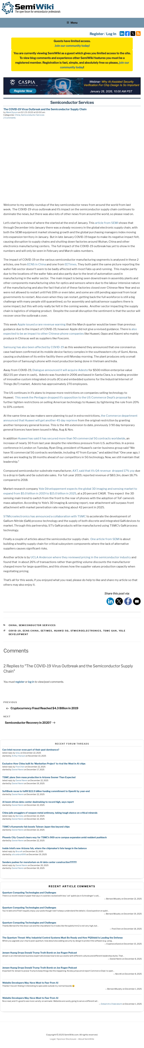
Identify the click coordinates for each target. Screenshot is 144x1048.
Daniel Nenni (18, 769)
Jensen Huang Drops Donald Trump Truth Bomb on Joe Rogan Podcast (39, 952)
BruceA (19, 851)
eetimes (46, 630)
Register (97, 34)
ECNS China (31, 630)
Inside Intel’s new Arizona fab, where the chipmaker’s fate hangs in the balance (44, 848)
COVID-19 (15, 630)
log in (31, 681)
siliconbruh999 (19, 854)
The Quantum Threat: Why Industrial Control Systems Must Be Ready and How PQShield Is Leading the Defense (62, 937)
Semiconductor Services (32, 115)
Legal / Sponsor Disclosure (63, 1039)
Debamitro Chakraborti (111, 1004)
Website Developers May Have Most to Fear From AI (30, 982)
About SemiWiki (86, 1039)
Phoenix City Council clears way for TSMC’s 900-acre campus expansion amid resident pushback (54, 837)
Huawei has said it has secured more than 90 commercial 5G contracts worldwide (71, 438)
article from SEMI (106, 223)
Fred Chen (20, 767)
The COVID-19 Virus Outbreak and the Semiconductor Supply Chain (44, 109)
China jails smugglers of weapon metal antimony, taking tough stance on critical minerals (49, 812)
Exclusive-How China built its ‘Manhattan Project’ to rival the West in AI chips (43, 763)
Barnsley (20, 816)
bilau (18, 753)
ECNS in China (36, 264)
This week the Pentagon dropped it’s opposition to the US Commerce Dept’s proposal (71, 397)
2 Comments (9, 117)
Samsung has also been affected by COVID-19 (33, 347)
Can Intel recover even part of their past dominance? (30, 749)
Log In (111, 34)
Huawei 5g (61, 630)
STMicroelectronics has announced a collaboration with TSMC (44, 516)
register (19, 681)
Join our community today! (72, 46)
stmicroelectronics (85, 630)
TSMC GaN (110, 630)
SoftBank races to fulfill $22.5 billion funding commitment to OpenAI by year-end (46, 791)
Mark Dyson (12, 112)
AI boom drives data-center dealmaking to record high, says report (38, 802)
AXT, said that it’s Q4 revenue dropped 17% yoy (103, 470)
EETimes (70, 264)
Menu (72, 22)
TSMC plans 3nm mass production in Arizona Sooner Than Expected (38, 777)
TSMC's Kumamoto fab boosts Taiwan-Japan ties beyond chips (36, 826)
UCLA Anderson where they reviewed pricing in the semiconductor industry (81, 557)
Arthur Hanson (18, 756)
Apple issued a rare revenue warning (41, 324)
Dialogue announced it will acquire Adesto (60, 370)
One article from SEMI (104, 539)
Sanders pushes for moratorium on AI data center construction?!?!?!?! (39, 862)
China (17, 115)
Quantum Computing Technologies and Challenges (29, 892)
